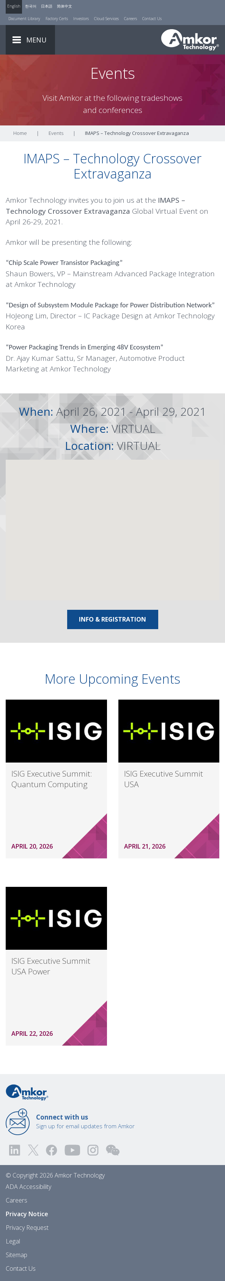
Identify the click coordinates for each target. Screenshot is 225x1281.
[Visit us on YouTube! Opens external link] (72, 1150)
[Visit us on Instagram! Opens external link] (93, 1150)
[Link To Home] (190, 39)
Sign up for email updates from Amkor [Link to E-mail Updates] (85, 1121)
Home (20, 133)
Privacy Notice (27, 1214)
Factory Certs (57, 18)
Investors (81, 18)
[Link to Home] (27, 1092)
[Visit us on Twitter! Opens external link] (33, 1150)
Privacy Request (27, 1227)
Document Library (24, 18)
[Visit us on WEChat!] (113, 1150)
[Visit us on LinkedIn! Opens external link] (15, 1150)
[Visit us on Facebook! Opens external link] (51, 1150)
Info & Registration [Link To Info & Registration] (112, 619)
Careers (130, 18)
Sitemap (16, 1255)
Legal (13, 1241)
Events (56, 133)
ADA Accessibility (28, 1186)
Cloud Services (106, 18)
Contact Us (152, 18)
